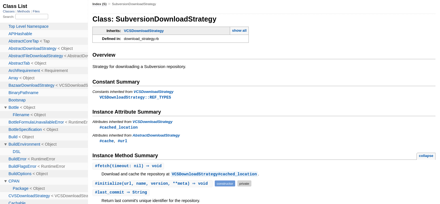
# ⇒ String (121, 193)
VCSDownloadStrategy (144, 31)
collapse (426, 156)
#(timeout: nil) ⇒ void (129, 167)
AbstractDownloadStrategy (156, 136)
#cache (106, 141)
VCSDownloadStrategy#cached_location (214, 175)
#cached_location (118, 127)
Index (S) (99, 4)
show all (239, 30)
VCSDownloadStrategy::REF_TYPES (135, 97)
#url (122, 141)
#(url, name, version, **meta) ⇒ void (153, 184)
